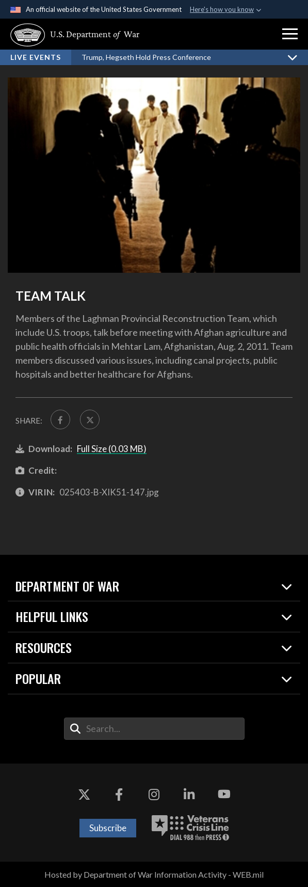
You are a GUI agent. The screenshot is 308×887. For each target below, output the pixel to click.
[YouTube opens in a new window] (224, 794)
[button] (290, 34)
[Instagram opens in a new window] (154, 794)
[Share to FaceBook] (60, 419)
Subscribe (107, 827)
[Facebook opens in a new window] (119, 794)
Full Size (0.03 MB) (112, 448)
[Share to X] (90, 419)
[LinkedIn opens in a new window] (189, 794)
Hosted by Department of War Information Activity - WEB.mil (154, 874)
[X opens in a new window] (84, 794)
